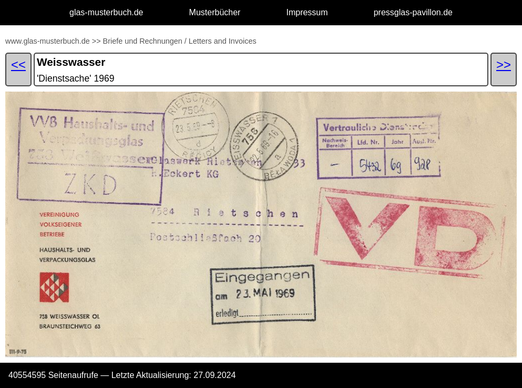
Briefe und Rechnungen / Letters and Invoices (180, 41)
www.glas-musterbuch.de (47, 41)
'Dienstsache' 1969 (76, 78)
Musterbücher (215, 12)
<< (18, 64)
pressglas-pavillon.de (413, 12)
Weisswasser (71, 62)
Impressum (306, 12)
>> (96, 41)
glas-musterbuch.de (106, 12)
